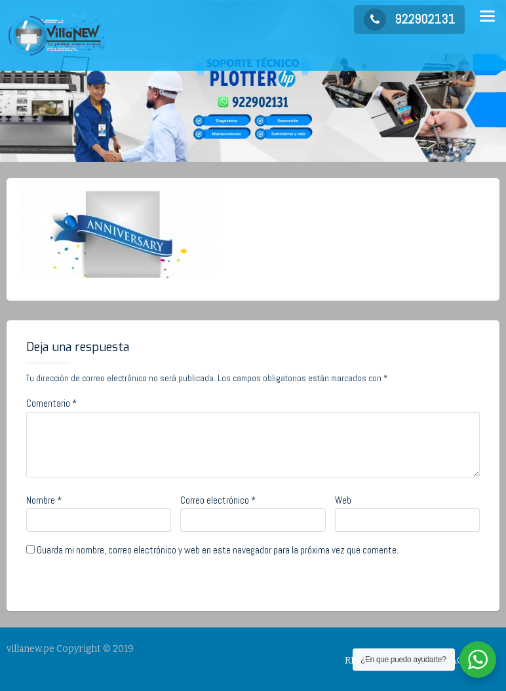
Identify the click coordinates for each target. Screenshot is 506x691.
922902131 (409, 19)
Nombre (44, 505)
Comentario (51, 408)
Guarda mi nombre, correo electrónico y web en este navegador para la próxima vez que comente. (218, 555)
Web (343, 505)
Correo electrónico (218, 505)
